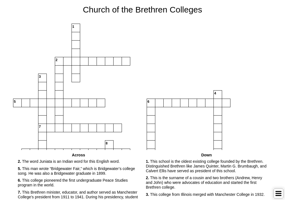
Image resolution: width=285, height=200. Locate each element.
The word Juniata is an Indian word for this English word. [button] (69, 161)
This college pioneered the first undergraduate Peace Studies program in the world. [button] (73, 182)
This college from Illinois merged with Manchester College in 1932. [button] (205, 194)
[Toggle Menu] (278, 193)
